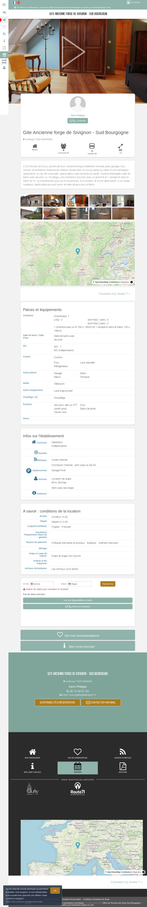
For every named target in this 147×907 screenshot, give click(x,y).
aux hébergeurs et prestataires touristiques (66, 903)
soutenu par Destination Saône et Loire (77, 905)
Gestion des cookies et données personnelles (24, 901)
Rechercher (107, 583)
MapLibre (125, 282)
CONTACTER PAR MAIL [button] (101, 702)
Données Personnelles (71, 899)
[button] (77, 120)
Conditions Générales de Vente (96, 899)
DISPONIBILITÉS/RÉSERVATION (57, 702)
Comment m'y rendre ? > (114, 293)
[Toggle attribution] (131, 282)
